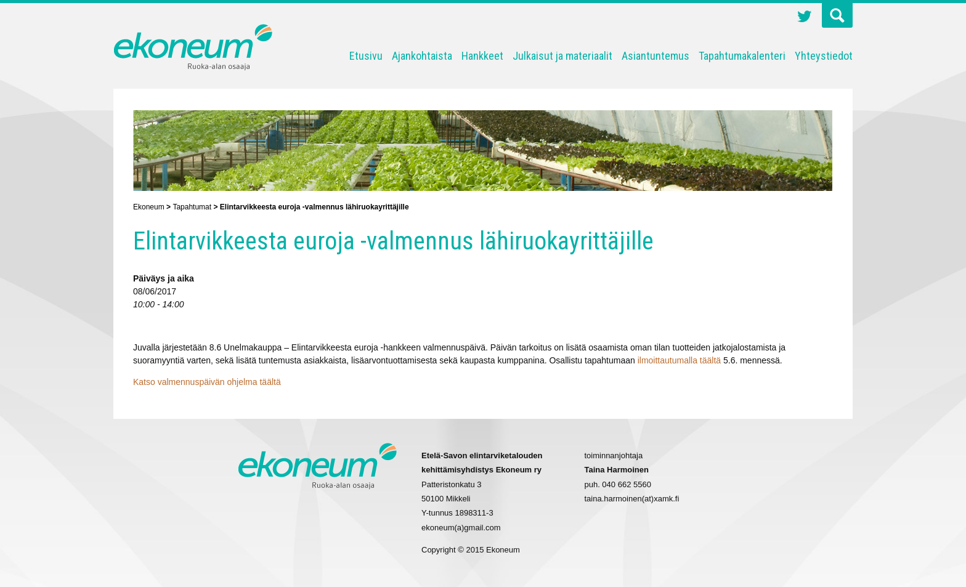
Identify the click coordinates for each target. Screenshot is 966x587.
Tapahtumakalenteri (742, 55)
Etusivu (366, 55)
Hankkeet (482, 55)
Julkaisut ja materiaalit (562, 55)
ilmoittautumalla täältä (679, 360)
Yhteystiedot (824, 55)
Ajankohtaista (422, 55)
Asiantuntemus (655, 55)
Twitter (804, 17)
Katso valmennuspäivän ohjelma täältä (207, 382)
